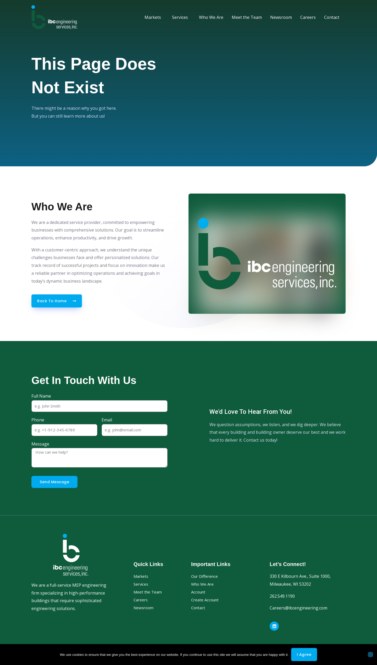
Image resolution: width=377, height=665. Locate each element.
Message (40, 444)
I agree (304, 654)
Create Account (206, 599)
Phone (37, 420)
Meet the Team (247, 17)
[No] (370, 654)
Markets (154, 17)
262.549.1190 (282, 596)
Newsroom (281, 17)
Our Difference (205, 576)
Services (181, 17)
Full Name (41, 396)
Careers (308, 17)
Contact (331, 17)
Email (107, 420)
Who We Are (211, 17)
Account (199, 592)
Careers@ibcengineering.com (298, 608)
